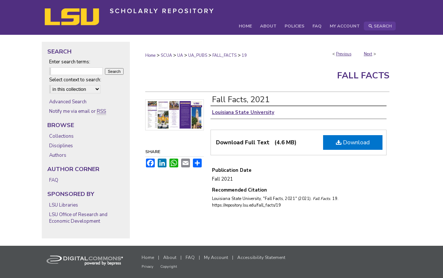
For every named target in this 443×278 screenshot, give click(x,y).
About (169, 257)
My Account (216, 257)
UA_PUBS (197, 55)
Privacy (147, 266)
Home (150, 55)
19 (244, 55)
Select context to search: (75, 80)
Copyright (168, 266)
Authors (57, 155)
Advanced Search (68, 102)
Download (353, 142)
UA (180, 55)
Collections (61, 136)
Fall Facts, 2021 (241, 99)
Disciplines (61, 145)
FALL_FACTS (224, 55)
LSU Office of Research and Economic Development (78, 218)
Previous (343, 54)
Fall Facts (363, 75)
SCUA (166, 55)
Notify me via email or (77, 111)
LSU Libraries (63, 205)
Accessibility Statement (261, 257)
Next (368, 54)
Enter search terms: (69, 62)
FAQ (53, 180)
